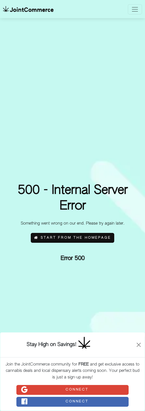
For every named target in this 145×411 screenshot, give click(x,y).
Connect (55, 389)
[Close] (139, 345)
